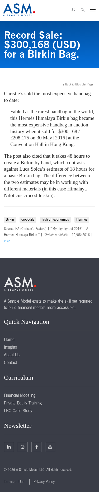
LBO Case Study (18, 410)
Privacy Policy (44, 482)
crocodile (27, 219)
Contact (10, 362)
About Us (12, 354)
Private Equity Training (23, 402)
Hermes (81, 219)
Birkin (10, 219)
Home (9, 339)
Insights (10, 347)
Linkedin (9, 447)
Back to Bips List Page (79, 84)
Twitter (23, 447)
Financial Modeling (19, 395)
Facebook (36, 447)
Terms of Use (14, 482)
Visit (7, 241)
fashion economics (55, 219)
